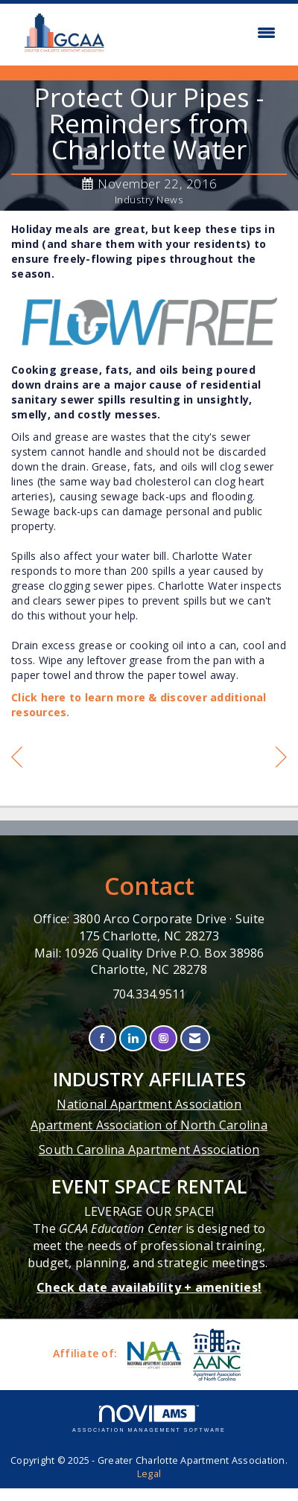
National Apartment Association (149, 1104)
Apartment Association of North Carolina (149, 1125)
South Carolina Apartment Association (149, 1149)
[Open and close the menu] (201, 33)
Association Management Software (149, 1419)
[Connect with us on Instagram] (163, 1038)
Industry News (149, 199)
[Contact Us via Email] (194, 1038)
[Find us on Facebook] (102, 1038)
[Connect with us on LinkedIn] (133, 1038)
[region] (281, 759)
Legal (149, 1473)
